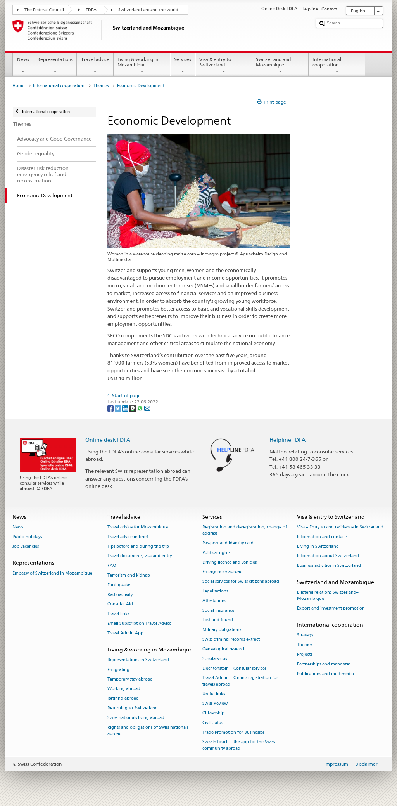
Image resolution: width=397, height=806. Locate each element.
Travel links (118, 614)
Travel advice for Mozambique (137, 527)
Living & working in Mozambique (142, 65)
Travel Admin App (125, 633)
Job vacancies (25, 546)
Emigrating (118, 669)
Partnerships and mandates (323, 664)
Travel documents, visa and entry (139, 556)
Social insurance (218, 610)
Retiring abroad (123, 698)
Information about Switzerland (328, 556)
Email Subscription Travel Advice (139, 623)
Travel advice (95, 65)
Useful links (213, 694)
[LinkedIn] (125, 408)
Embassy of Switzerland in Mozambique (52, 573)
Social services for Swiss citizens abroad (240, 581)
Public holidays (27, 536)
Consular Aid (120, 604)
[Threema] (133, 408)
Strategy (305, 635)
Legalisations (215, 591)
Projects (304, 654)
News (23, 65)
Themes (101, 85)
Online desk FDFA (107, 439)
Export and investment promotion (331, 608)
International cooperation (337, 65)
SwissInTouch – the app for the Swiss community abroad (238, 745)
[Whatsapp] (140, 408)
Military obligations (221, 629)
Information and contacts (322, 536)
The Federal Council (44, 9)
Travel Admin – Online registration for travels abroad (240, 681)
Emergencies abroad (222, 572)
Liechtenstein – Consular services (234, 668)
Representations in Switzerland (138, 659)
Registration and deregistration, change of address (244, 530)
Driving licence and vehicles (229, 562)
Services (183, 65)
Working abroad (123, 688)
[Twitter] (118, 408)
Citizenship (213, 713)
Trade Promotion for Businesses (233, 732)
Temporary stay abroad (130, 679)
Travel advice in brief (127, 536)
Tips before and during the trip (138, 546)
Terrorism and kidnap (128, 575)
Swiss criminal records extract (231, 639)
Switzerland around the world (148, 9)
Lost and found (217, 620)
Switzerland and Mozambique (280, 65)
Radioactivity (120, 594)
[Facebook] (111, 408)
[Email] (147, 408)
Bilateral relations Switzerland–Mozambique (328, 595)
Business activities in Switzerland (329, 565)
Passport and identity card (228, 542)
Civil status (212, 722)
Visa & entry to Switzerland (224, 65)
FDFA (91, 9)
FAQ (111, 565)
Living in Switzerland (318, 546)
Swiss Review (215, 703)
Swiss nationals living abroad (135, 717)
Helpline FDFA (287, 439)
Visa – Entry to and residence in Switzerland (340, 527)
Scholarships (214, 658)
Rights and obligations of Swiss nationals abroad (147, 730)
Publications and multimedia (325, 673)
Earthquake (118, 584)
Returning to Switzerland (132, 707)
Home (18, 85)
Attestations (214, 600)
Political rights (216, 552)
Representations (54, 65)
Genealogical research (224, 648)
